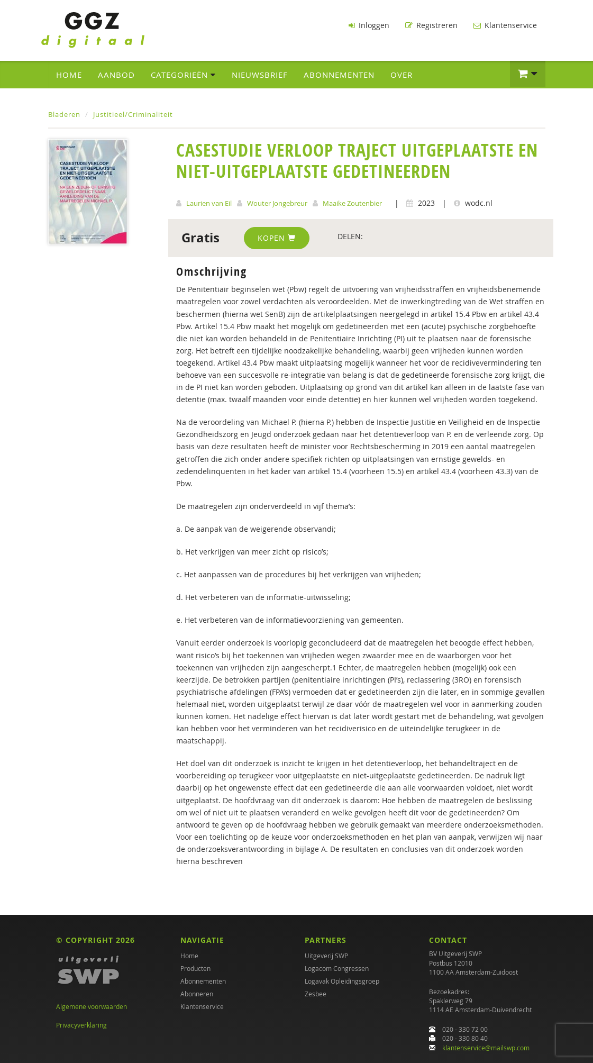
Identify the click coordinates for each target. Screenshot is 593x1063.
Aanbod (116, 74)
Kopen (277, 238)
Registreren (431, 25)
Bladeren (64, 114)
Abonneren (196, 993)
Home (69, 74)
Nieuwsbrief (260, 74)
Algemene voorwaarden (91, 1006)
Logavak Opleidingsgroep (342, 981)
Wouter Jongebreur (277, 203)
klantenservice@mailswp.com (486, 1047)
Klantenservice (505, 25)
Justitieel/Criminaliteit (133, 114)
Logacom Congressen (337, 968)
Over (401, 74)
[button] (527, 74)
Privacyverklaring (81, 1025)
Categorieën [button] (183, 74)
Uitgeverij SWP (326, 955)
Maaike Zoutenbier (352, 203)
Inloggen (369, 25)
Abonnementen (339, 74)
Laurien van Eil (209, 203)
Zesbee (315, 993)
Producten (195, 968)
